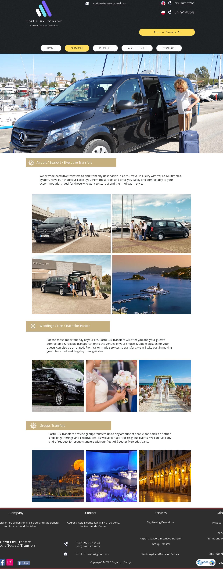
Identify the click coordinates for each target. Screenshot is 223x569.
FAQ (220, 533)
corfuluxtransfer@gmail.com (110, 3)
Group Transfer (161, 544)
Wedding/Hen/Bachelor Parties (160, 554)
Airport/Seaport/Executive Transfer (161, 538)
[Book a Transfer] (167, 32)
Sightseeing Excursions (160, 522)
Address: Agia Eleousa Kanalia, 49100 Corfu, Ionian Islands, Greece (93, 524)
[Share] (23, 563)
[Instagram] (9, 562)
